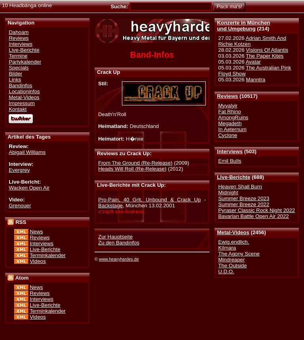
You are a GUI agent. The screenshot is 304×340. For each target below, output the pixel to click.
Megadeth (229, 123)
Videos (38, 261)
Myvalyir (228, 106)
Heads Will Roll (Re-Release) (132, 169)
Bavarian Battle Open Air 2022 (253, 216)
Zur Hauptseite (115, 237)
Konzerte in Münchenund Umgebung (243, 26)
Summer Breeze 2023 (243, 198)
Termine (18, 56)
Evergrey (19, 170)
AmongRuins (233, 117)
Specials (18, 68)
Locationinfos (24, 91)
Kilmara (227, 248)
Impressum (22, 103)
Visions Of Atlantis (267, 50)
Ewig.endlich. (233, 242)
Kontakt (18, 109)
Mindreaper (231, 260)
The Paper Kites (264, 56)
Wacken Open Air (29, 188)
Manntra (255, 80)
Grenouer (20, 206)
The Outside (232, 266)
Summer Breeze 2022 (243, 204)
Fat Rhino (229, 112)
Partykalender (25, 62)
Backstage (110, 206)
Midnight (228, 192)
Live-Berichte (233, 177)
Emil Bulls (229, 161)
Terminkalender (48, 255)
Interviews (230, 151)
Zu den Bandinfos (118, 243)
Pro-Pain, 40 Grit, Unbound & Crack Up (149, 200)
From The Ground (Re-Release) (135, 163)
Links (15, 80)
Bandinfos (20, 85)
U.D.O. (226, 271)
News (36, 232)
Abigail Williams (27, 152)
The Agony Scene (239, 254)
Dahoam (18, 32)
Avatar (253, 62)
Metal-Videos (233, 232)
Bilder (15, 74)
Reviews (227, 96)
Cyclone (227, 135)
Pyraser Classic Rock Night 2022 (256, 210)
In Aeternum (232, 129)
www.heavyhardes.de (119, 259)
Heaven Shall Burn (240, 187)
